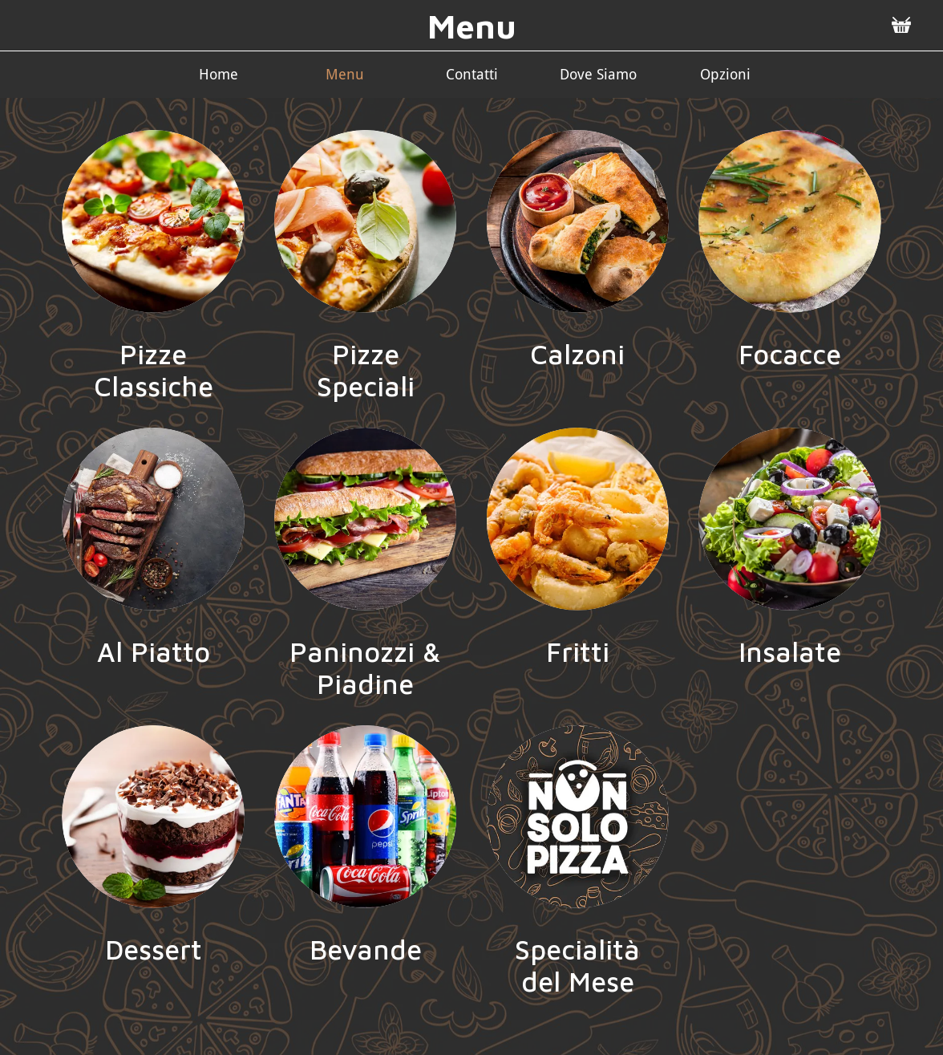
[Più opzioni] (725, 74)
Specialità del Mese (577, 965)
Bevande (366, 949)
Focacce (790, 354)
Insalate (790, 651)
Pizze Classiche (153, 370)
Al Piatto (153, 651)
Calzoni (577, 354)
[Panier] (901, 25)
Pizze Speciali (366, 370)
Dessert (153, 949)
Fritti (577, 651)
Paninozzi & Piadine (365, 667)
